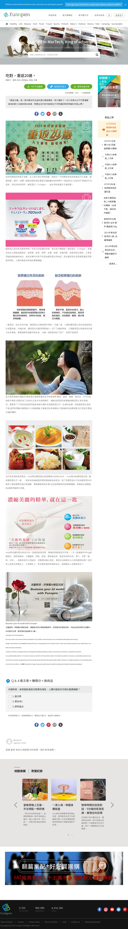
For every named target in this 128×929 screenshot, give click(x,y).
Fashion (82, 23)
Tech (35, 23)
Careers (21, 922)
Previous (16, 805)
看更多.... (113, 263)
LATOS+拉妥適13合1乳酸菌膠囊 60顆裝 (109, 144)
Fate (97, 23)
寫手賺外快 (83, 15)
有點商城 (52, 15)
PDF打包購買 (35, 86)
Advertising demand (92, 922)
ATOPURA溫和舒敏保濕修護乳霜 (108, 188)
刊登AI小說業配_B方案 (109, 166)
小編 (33, 631)
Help (64, 922)
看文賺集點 (67, 15)
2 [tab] (72, 835)
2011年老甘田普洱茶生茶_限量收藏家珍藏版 (109, 252)
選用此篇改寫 (81, 86)
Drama (90, 23)
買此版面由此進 (109, 95)
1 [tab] (68, 835)
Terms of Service (51, 922)
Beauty (27, 23)
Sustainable (117, 23)
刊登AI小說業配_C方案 (109, 156)
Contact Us (75, 922)
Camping (105, 23)
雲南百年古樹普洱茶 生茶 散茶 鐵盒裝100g (109, 222)
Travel (49, 23)
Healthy (13, 23)
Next (112, 805)
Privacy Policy (34, 922)
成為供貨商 (99, 15)
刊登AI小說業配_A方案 (109, 176)
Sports (57, 23)
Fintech (65, 23)
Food (41, 23)
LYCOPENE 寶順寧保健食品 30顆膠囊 (109, 129)
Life (20, 23)
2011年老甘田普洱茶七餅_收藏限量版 (109, 236)
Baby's (73, 23)
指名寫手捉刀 (58, 86)
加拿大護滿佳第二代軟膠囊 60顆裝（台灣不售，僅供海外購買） (108, 205)
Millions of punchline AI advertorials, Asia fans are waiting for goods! (64, 4)
